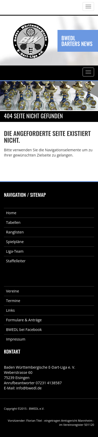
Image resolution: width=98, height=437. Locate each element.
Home (11, 212)
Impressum (15, 339)
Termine (13, 300)
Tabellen (13, 222)
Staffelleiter (16, 260)
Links (10, 310)
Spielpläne (15, 241)
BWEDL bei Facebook (24, 329)
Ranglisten (15, 232)
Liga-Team (15, 251)
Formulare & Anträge (24, 319)
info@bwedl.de (29, 388)
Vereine (12, 291)
